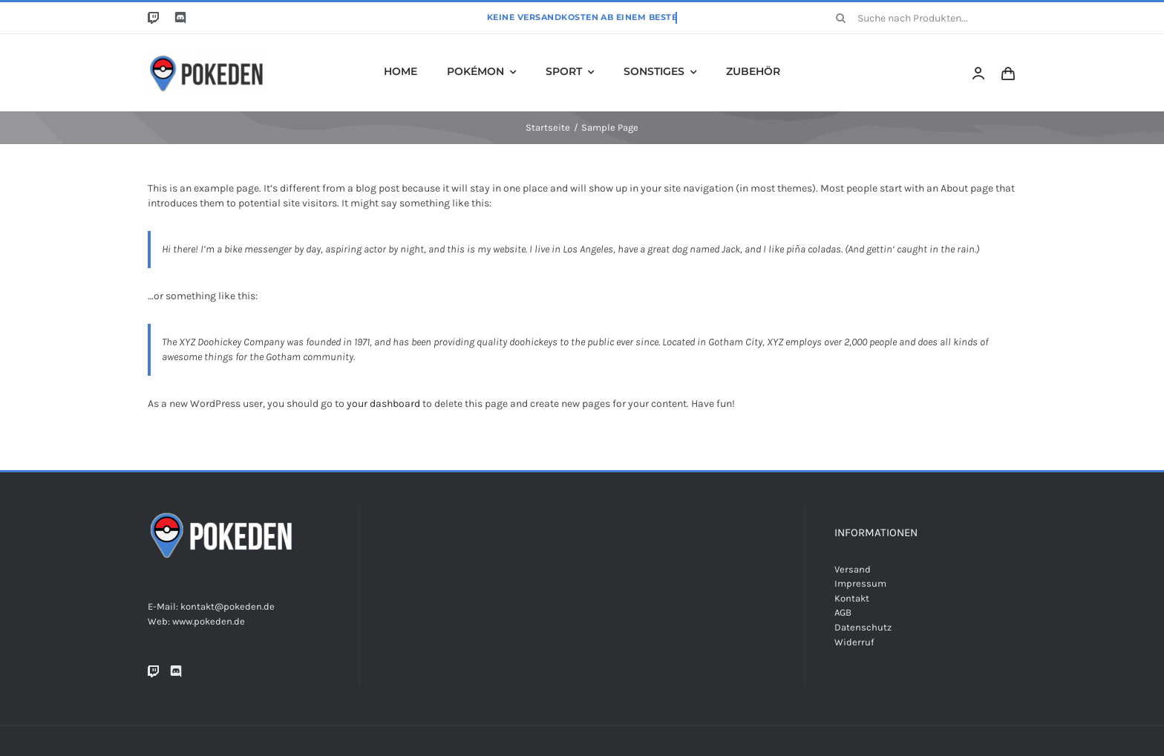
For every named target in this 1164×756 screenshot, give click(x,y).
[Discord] (176, 671)
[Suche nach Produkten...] (920, 17)
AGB (842, 612)
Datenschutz (863, 627)
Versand (852, 569)
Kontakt (851, 598)
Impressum (860, 583)
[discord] (180, 18)
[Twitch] (154, 671)
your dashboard (383, 403)
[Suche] (841, 17)
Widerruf (854, 642)
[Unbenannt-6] (207, 55)
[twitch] (154, 18)
